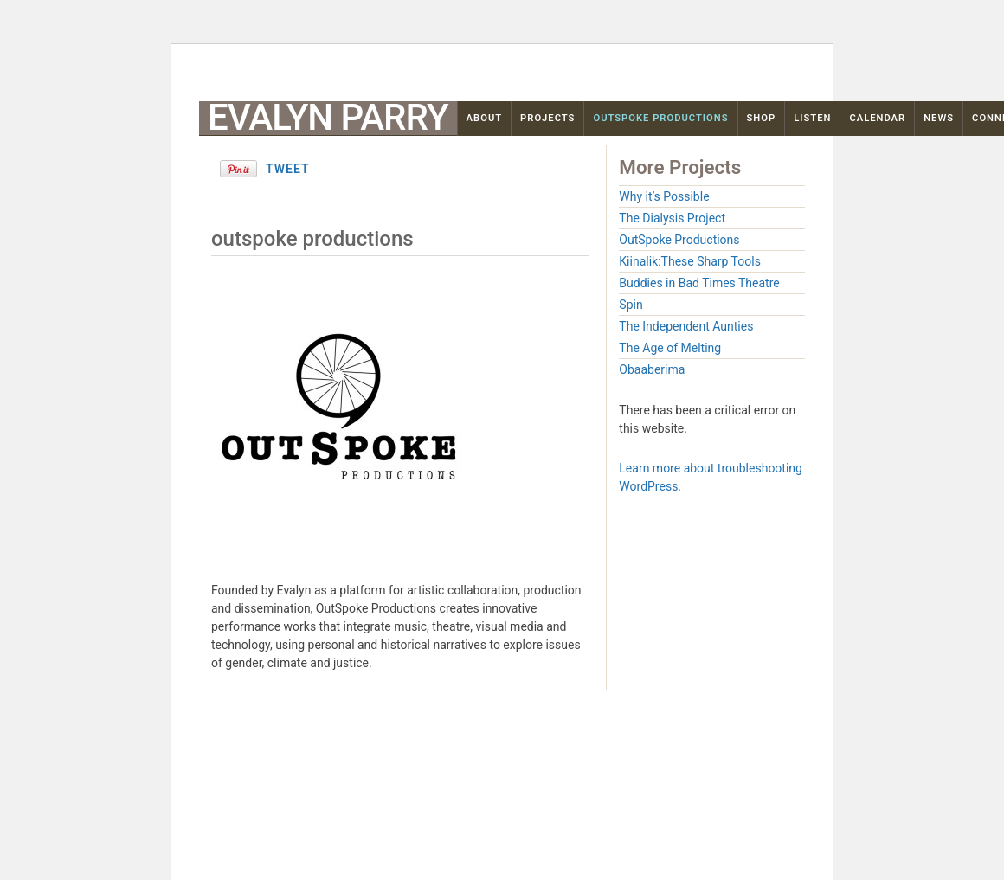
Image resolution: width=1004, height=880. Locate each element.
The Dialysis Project (672, 218)
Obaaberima (652, 369)
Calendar (877, 118)
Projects (547, 118)
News (939, 118)
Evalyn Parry (328, 117)
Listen (812, 118)
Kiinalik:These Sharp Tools (690, 261)
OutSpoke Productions (660, 118)
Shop (761, 118)
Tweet (288, 169)
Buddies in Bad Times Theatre (699, 283)
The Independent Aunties (686, 326)
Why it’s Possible (664, 196)
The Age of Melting (670, 348)
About (485, 118)
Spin (630, 305)
